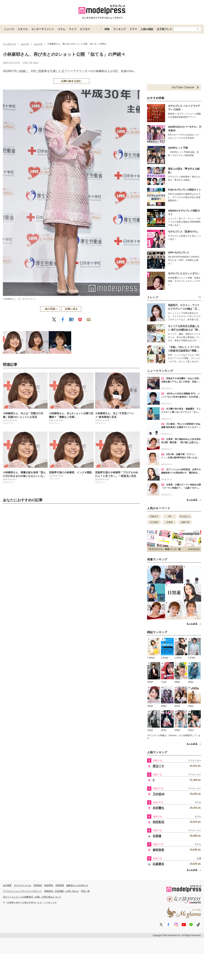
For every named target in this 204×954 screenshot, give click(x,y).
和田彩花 (158, 822)
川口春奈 (154, 522)
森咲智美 (158, 849)
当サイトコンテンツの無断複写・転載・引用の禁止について (32, 897)
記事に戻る (71, 308)
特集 (107, 29)
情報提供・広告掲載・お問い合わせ (61, 891)
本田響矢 (158, 807)
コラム (61, 29)
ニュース (9, 29)
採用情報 (59, 885)
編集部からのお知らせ (77, 885)
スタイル (23, 29)
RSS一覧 (85, 891)
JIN (169, 516)
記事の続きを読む (71, 81)
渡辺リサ (158, 766)
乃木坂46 (159, 794)
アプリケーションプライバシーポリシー (22, 891)
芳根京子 (154, 516)
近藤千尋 (185, 522)
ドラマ (133, 29)
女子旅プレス (164, 29)
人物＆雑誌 (147, 29)
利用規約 (38, 885)
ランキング (119, 29)
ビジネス (85, 29)
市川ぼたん (185, 516)
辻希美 (169, 522)
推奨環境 (48, 885)
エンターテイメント (42, 29)
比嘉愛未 (158, 863)
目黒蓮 (157, 835)
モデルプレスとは (22, 885)
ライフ (72, 29)
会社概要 (7, 885)
